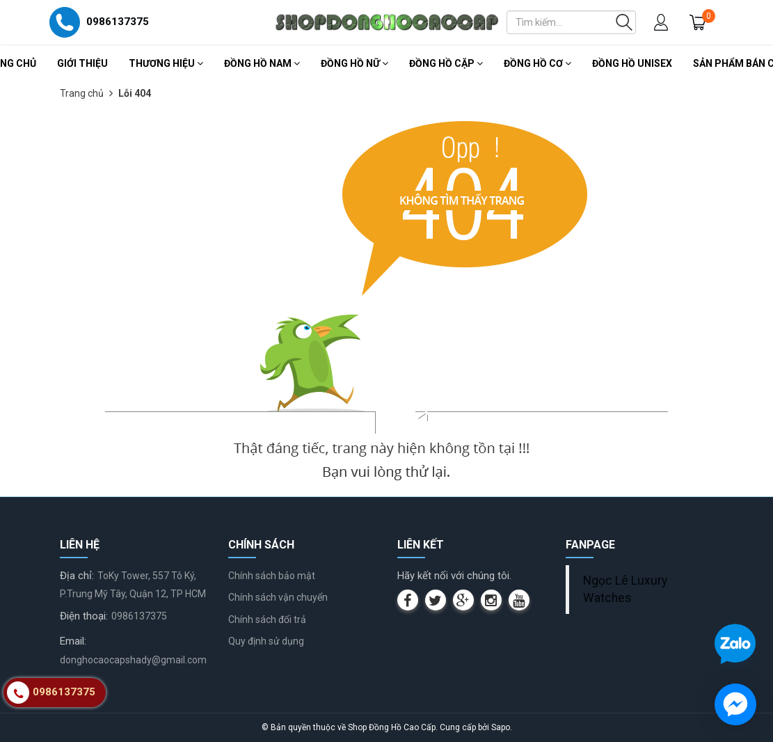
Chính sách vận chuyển (278, 597)
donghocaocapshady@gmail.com (133, 659)
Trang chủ (82, 93)
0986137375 (139, 616)
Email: (73, 641)
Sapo (500, 727)
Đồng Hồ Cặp (446, 63)
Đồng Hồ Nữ (354, 63)
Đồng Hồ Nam (262, 63)
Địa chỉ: (77, 575)
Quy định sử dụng (266, 641)
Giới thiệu (82, 63)
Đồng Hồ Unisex (632, 63)
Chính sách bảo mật (271, 575)
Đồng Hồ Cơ (537, 63)
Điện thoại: (84, 616)
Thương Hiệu (166, 63)
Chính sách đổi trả (267, 619)
